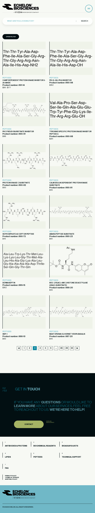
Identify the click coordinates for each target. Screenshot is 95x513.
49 (67, 348)
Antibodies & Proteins (16, 446)
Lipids (8, 457)
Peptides (6, 78)
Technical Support (71, 457)
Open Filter (11, 36)
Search (84, 19)
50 (72, 348)
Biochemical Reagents (44, 446)
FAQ (7, 468)
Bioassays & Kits (70, 446)
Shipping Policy (11, 479)
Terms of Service (12, 477)
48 (61, 348)
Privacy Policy (10, 475)
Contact (28, 430)
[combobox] (41, 19)
